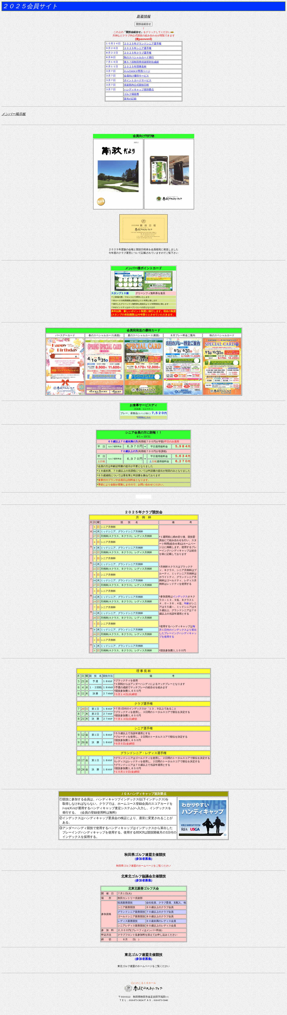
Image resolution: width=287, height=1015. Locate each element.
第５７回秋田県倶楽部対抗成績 (141, 61)
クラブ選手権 (143, 703)
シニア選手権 (143, 728)
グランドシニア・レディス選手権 (143, 753)
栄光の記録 (130, 98)
